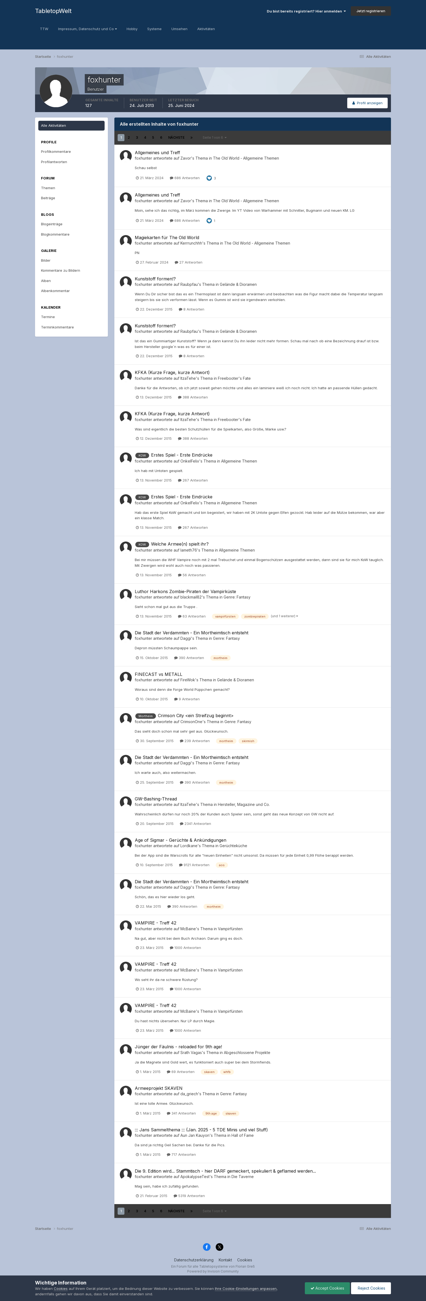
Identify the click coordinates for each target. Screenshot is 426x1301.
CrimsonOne (191, 721)
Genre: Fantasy (237, 597)
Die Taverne (242, 1176)
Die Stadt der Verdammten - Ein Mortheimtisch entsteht (191, 632)
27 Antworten (188, 262)
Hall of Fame (242, 1135)
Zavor (185, 158)
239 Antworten (195, 741)
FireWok (187, 680)
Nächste (176, 137)
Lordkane (189, 845)
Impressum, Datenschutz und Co (87, 29)
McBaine (188, 928)
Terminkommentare (57, 327)
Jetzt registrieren (370, 11)
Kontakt (225, 1260)
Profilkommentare (56, 151)
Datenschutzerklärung (194, 1260)
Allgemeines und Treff (157, 152)
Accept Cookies (327, 1288)
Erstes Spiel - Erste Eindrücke (181, 455)
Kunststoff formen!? (155, 278)
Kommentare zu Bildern (60, 270)
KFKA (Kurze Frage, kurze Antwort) (172, 372)
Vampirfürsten (230, 928)
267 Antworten (193, 480)
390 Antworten (189, 658)
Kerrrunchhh (191, 243)
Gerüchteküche (233, 845)
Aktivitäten (206, 29)
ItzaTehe (188, 378)
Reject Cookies (371, 1288)
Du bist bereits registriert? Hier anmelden (306, 11)
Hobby (132, 29)
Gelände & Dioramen (238, 284)
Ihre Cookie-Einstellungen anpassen (246, 1288)
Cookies (244, 1260)
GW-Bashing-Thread (156, 799)
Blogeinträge (51, 224)
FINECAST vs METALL (158, 674)
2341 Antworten (195, 823)
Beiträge (48, 198)
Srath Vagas (191, 1052)
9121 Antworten (194, 865)
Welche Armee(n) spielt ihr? (180, 544)
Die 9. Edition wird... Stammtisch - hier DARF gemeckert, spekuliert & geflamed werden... (225, 1171)
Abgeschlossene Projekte (247, 1052)
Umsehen (179, 29)
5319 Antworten (189, 1196)
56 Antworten (192, 575)
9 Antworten (187, 699)
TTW (44, 29)
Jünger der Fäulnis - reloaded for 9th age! (178, 1046)
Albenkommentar (55, 291)
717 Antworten (181, 1154)
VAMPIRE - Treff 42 (155, 923)
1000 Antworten (185, 947)
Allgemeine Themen (239, 461)
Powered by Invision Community (213, 1271)
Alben (46, 280)
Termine (48, 317)
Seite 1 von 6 (215, 137)
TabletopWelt (53, 10)
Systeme (154, 29)
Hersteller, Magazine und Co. (244, 804)
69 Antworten (181, 1071)
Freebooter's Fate (234, 378)
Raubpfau (189, 284)
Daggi (185, 638)
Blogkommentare (55, 234)
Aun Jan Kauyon (194, 1135)
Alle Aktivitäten (53, 125)
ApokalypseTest (194, 1176)
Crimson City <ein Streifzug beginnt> (196, 715)
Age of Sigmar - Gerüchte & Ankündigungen (180, 840)
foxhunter (143, 158)
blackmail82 (191, 597)
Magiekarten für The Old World (167, 237)
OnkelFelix (189, 461)
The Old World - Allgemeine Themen (246, 158)
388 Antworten (193, 397)
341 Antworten (181, 1113)
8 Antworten (191, 309)
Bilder (46, 260)
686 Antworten (185, 178)
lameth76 (188, 550)
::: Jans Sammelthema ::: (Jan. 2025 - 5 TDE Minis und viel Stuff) (201, 1129)
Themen (48, 188)
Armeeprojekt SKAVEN (159, 1088)
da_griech (189, 1093)
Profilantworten (54, 162)
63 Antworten (192, 616)
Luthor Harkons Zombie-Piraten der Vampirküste (185, 591)
